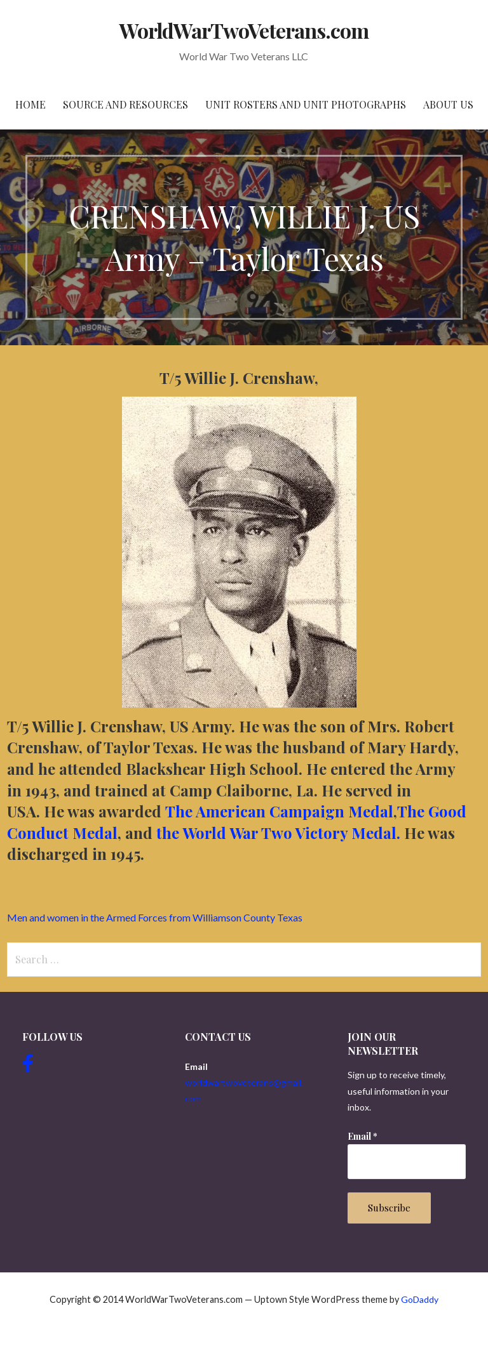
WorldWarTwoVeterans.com (244, 30)
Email (362, 1136)
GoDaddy (419, 1299)
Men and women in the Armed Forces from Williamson (154, 917)
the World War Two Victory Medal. (280, 832)
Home (30, 104)
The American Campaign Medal (279, 811)
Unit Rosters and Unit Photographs (305, 104)
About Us (448, 104)
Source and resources (125, 104)
